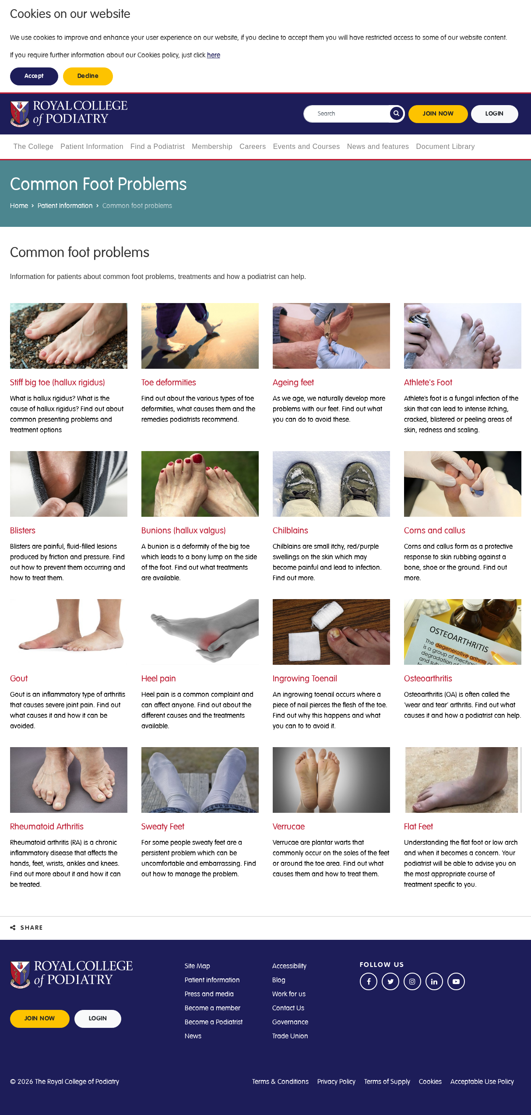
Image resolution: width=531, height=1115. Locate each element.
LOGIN (494, 114)
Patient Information (91, 146)
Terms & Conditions (280, 1081)
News (193, 1036)
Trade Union (290, 1036)
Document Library (445, 146)
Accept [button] (34, 76)
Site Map (197, 966)
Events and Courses (306, 146)
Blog (278, 980)
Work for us (289, 994)
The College (34, 146)
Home (19, 205)
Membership (212, 146)
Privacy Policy (336, 1081)
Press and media (209, 994)
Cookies (430, 1081)
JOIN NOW (438, 114)
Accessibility (289, 966)
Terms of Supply (387, 1081)
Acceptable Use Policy (482, 1081)
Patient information (212, 980)
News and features (378, 146)
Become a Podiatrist (214, 1022)
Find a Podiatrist (157, 146)
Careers (252, 146)
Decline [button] (88, 76)
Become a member (212, 1008)
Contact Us (288, 1008)
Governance (290, 1022)
